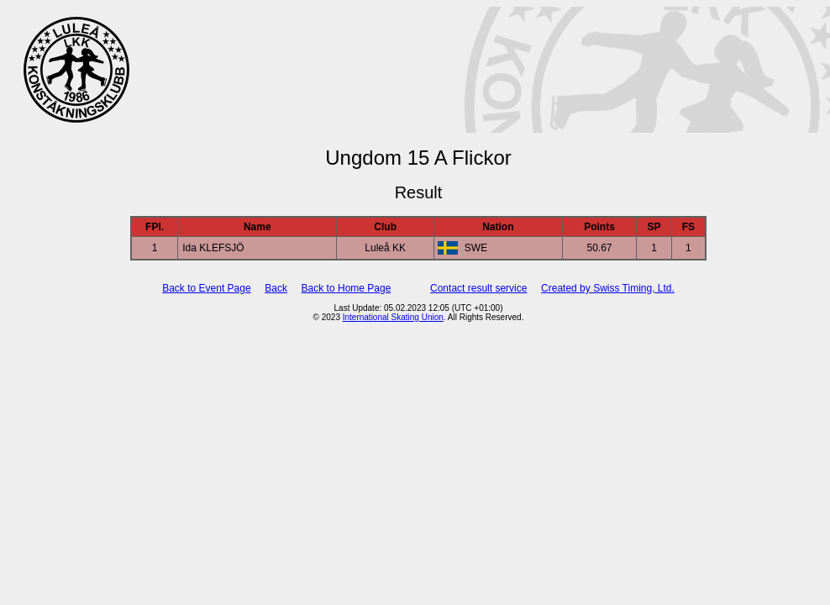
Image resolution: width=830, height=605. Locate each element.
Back (276, 288)
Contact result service (478, 288)
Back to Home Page (346, 288)
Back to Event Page (206, 288)
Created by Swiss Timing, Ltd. (608, 288)
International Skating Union (393, 317)
